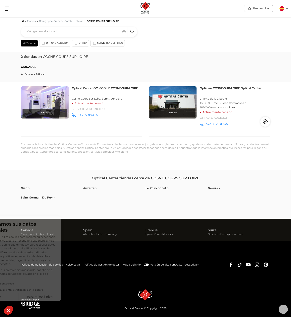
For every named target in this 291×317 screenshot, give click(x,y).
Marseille (168, 234)
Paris (157, 234)
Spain (87, 230)
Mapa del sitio (132, 265)
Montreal (26, 234)
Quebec (40, 234)
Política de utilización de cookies (42, 265)
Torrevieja (111, 234)
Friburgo (225, 234)
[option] (54, 44)
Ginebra (213, 234)
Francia (152, 230)
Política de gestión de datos (102, 265)
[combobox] (79, 32)
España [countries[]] (27, 43)
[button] (8, 310)
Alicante (88, 234)
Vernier (238, 234)
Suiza (212, 230)
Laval (50, 234)
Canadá (27, 230)
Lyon (149, 234)
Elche (99, 234)
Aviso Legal (73, 265)
